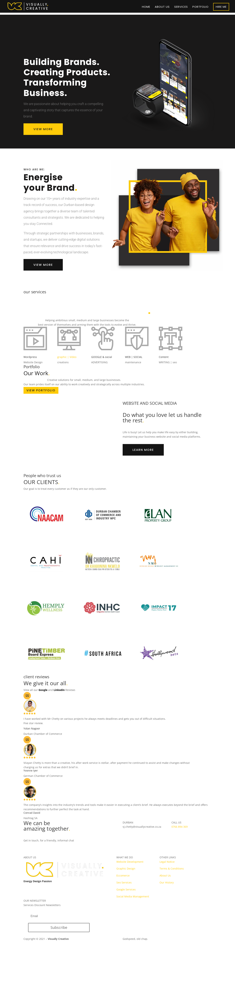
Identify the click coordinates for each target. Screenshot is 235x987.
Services (181, 7)
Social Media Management (132, 896)
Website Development (129, 861)
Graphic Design (125, 868)
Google (43, 690)
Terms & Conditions (172, 868)
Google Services (126, 889)
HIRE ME (221, 7)
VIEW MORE (43, 129)
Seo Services (124, 882)
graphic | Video (66, 357)
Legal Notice (167, 861)
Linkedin (59, 690)
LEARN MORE (143, 450)
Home (146, 7)
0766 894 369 (179, 826)
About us (162, 7)
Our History (167, 882)
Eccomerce (123, 875)
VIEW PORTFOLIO (40, 390)
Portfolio (200, 7)
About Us (165, 875)
